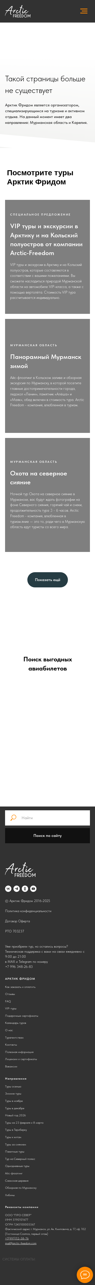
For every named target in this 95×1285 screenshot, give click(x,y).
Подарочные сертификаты (21, 1016)
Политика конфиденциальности (28, 911)
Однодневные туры (17, 1166)
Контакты (11, 1044)
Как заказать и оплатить (20, 987)
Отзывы (10, 994)
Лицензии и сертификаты (21, 1059)
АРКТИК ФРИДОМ (20, 979)
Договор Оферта (17, 921)
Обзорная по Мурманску (20, 1188)
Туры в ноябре (14, 1101)
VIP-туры (10, 1008)
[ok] (25, 889)
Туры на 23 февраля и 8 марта (24, 1122)
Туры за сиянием (15, 1144)
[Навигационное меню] (83, 11)
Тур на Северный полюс (20, 1159)
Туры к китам (13, 1137)
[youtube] (33, 889)
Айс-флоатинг (14, 1173)
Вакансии (11, 1066)
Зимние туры (13, 1093)
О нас (9, 1030)
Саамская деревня (16, 1180)
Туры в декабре (14, 1108)
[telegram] (16, 889)
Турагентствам (14, 1037)
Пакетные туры (14, 1151)
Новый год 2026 (15, 1115)
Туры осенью (13, 1086)
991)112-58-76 (19, 1238)
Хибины (10, 1195)
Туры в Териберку (16, 1129)
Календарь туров (15, 1023)
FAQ (8, 1001)
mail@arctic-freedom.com (20, 1243)
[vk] (8, 889)
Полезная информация (19, 1052)
